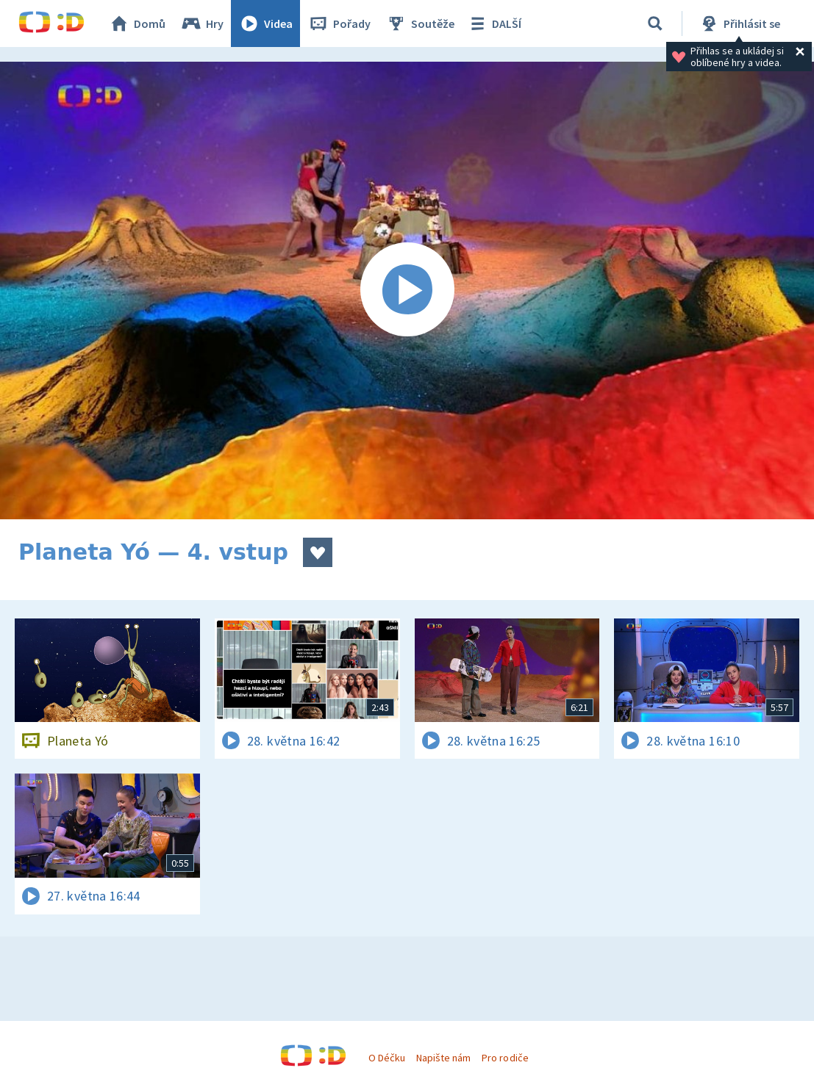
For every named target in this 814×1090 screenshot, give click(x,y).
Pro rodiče (505, 1057)
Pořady (339, 23)
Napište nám (443, 1057)
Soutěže (419, 23)
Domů (136, 23)
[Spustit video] (407, 290)
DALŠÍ (493, 23)
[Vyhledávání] (655, 23)
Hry (202, 23)
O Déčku (386, 1057)
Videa (265, 23)
